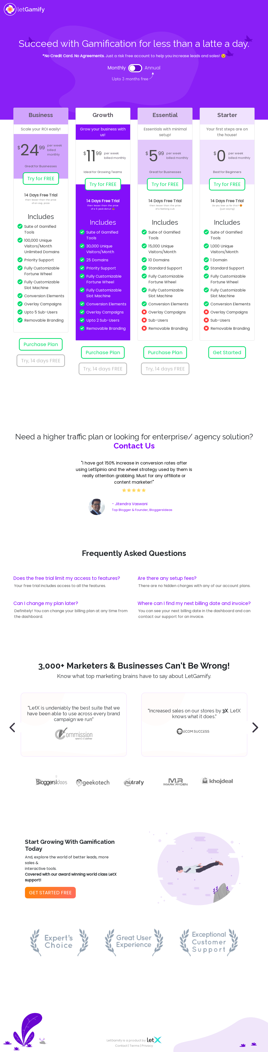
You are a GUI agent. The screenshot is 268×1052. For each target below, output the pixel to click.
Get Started (227, 352)
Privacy (147, 1046)
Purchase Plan (40, 344)
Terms (135, 1046)
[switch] (135, 68)
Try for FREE (40, 178)
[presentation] (13, 727)
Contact (121, 1046)
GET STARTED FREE (50, 892)
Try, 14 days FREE (40, 360)
